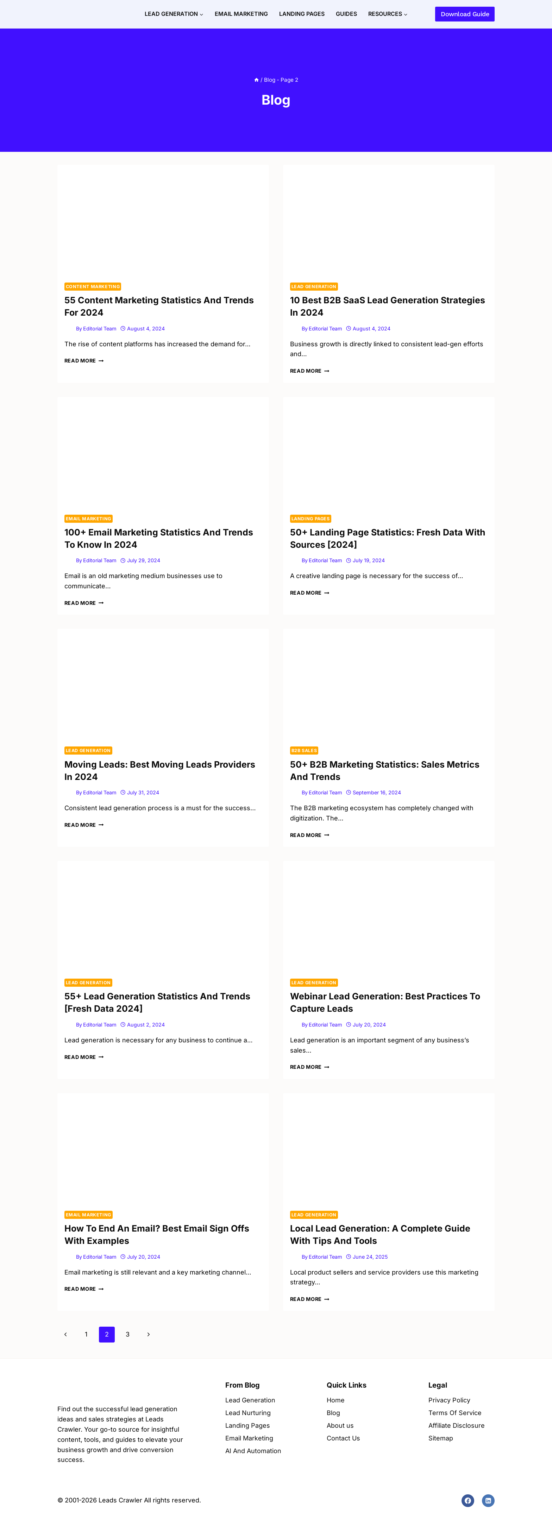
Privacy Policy (449, 1400)
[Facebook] (468, 1500)
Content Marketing (93, 286)
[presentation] (163, 220)
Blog (333, 1412)
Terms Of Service (455, 1412)
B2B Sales (304, 750)
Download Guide (465, 14)
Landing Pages (302, 13)
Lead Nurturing (248, 1412)
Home (336, 1400)
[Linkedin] (488, 1500)
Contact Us (343, 1438)
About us (340, 1425)
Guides (346, 13)
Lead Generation (314, 286)
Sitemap (440, 1438)
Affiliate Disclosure (456, 1425)
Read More (84, 361)
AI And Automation (253, 1451)
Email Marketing (241, 13)
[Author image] (68, 328)
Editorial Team (100, 328)
